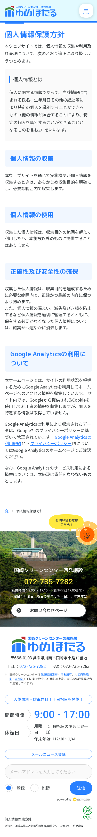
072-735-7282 (48, 582)
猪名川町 (66, 674)
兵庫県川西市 (49, 674)
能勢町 (19, 679)
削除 (46, 788)
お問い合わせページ (48, 610)
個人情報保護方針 (18, 818)
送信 (81, 787)
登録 (21, 788)
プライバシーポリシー (50, 443)
